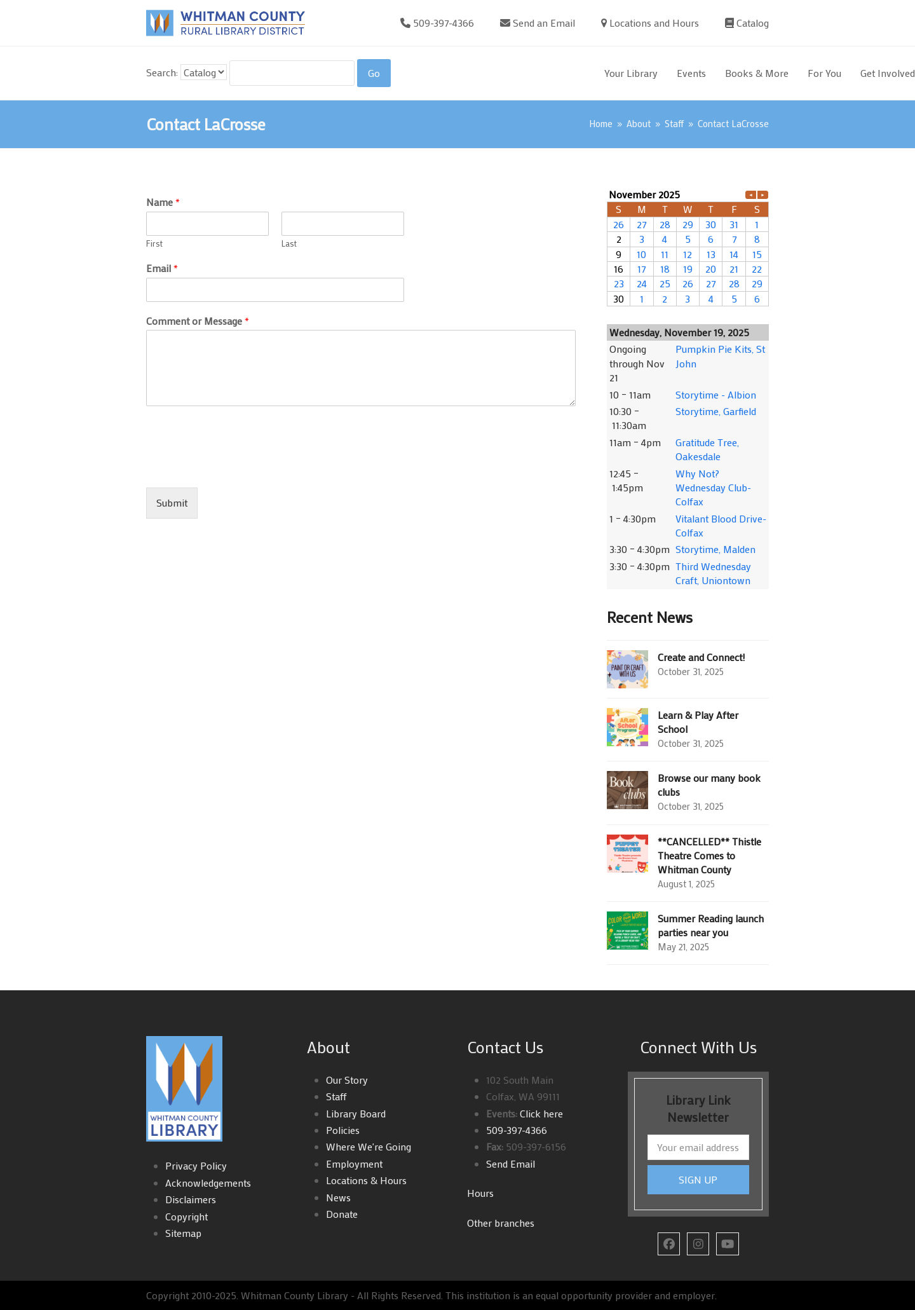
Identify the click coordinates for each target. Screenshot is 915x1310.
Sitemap (183, 1232)
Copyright (186, 1216)
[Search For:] (292, 73)
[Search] (374, 73)
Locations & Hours (366, 1180)
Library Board (356, 1113)
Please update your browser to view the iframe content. (688, 246)
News (338, 1197)
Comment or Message (197, 321)
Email (162, 268)
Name (163, 202)
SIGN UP (698, 1179)
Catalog (752, 22)
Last (289, 243)
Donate (342, 1213)
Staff (336, 1096)
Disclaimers (190, 1199)
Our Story (347, 1079)
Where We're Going (368, 1146)
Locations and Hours (654, 22)
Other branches (500, 1222)
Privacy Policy (196, 1165)
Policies (343, 1129)
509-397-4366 (443, 22)
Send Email (510, 1163)
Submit (171, 502)
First (154, 243)
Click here (540, 1113)
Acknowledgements (208, 1182)
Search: (162, 72)
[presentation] (242, 466)
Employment (354, 1163)
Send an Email (544, 22)
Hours (480, 1192)
